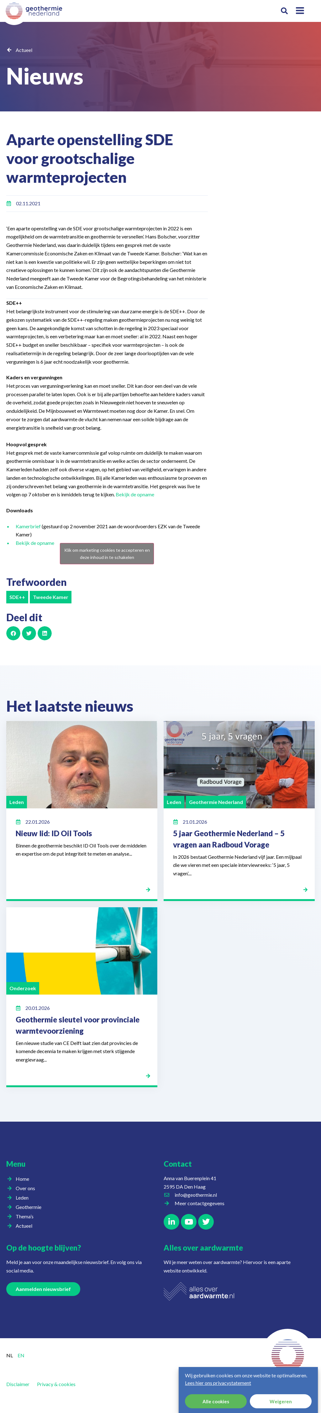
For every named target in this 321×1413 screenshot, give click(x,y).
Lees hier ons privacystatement (218, 1383)
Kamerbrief (29, 526)
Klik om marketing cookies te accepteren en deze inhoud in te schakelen (107, 553)
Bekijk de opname (135, 494)
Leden (24, 1198)
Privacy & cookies (56, 1384)
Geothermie (30, 1207)
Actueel (24, 50)
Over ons (27, 1188)
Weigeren (281, 1401)
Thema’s (26, 1216)
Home (22, 1179)
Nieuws (44, 75)
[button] (284, 11)
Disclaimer (17, 1384)
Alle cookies (216, 1401)
